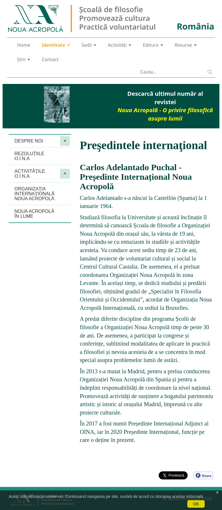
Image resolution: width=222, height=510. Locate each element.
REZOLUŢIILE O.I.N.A (29, 156)
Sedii (89, 45)
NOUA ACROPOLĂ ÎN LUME (34, 214)
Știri (23, 59)
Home (23, 45)
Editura (153, 45)
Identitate (56, 45)
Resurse (186, 45)
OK (196, 504)
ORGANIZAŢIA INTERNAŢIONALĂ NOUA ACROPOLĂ (34, 193)
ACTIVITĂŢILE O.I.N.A (42, 174)
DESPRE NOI (42, 141)
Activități (119, 45)
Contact (50, 59)
